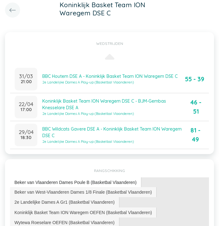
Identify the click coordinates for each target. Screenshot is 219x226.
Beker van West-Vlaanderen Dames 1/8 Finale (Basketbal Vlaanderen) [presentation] (83, 192)
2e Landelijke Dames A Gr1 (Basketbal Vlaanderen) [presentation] (64, 202)
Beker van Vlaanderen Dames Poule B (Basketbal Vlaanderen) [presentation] (75, 182)
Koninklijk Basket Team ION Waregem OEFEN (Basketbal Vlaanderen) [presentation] (83, 212)
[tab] (75, 182)
